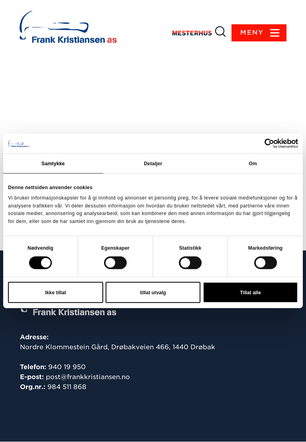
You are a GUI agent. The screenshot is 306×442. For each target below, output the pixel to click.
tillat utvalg (153, 292)
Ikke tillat (55, 292)
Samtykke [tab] (53, 163)
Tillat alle (250, 292)
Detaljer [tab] (153, 163)
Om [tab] (253, 163)
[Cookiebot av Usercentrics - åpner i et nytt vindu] (263, 144)
